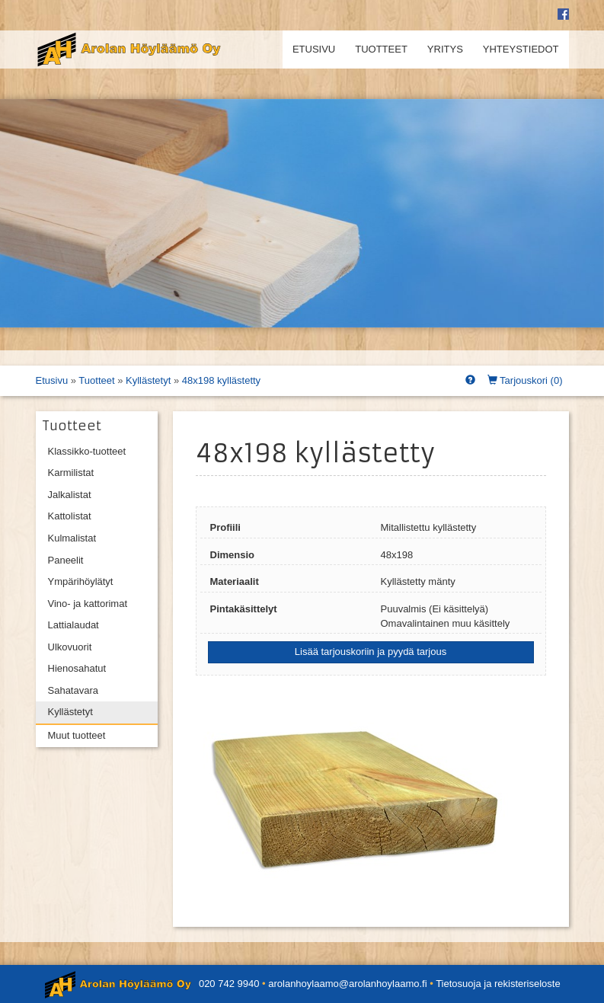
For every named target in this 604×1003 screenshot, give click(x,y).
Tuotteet (381, 49)
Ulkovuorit (70, 647)
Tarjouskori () (525, 380)
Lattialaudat (73, 625)
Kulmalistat (72, 538)
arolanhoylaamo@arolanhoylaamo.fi (347, 983)
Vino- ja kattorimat (88, 603)
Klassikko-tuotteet (87, 451)
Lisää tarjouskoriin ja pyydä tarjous (370, 651)
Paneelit (66, 560)
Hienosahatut (77, 668)
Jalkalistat (69, 494)
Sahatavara (73, 690)
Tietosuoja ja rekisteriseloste (498, 983)
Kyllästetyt (148, 380)
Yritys (445, 49)
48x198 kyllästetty (221, 380)
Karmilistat (71, 472)
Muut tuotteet (77, 735)
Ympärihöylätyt (80, 581)
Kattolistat (69, 516)
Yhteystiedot (521, 49)
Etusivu (313, 49)
